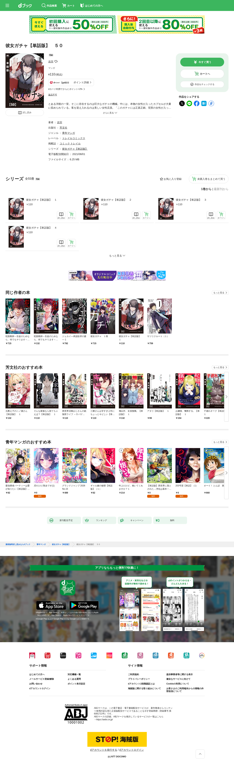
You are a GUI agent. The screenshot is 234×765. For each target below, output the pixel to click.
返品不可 (52, 94)
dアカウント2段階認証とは (141, 683)
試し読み (27, 112)
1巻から (206, 189)
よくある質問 (74, 679)
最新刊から (221, 189)
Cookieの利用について (177, 683)
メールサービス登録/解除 (41, 679)
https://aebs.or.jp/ (104, 719)
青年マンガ (68, 132)
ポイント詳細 (81, 82)
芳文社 (63, 127)
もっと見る (218, 292)
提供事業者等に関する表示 (179, 674)
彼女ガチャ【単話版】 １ (41, 199)
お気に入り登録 (173, 178)
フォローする (56, 61)
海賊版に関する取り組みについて (144, 688)
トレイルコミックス (73, 138)
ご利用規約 (133, 674)
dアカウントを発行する (103, 749)
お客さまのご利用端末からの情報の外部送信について (185, 690)
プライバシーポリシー (139, 679)
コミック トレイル (70, 143)
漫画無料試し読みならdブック (17, 544)
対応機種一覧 (74, 674)
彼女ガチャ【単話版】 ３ (191, 199)
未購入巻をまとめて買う (211, 178)
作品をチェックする (204, 84)
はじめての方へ (37, 674)
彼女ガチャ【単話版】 (75, 148)
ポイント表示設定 (76, 683)
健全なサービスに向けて (178, 679)
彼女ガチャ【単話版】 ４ (41, 227)
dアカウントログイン (39, 688)
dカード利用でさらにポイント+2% (65, 89)
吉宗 (50, 61)
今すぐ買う (205, 62)
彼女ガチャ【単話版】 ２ (116, 199)
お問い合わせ (35, 683)
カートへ (205, 73)
